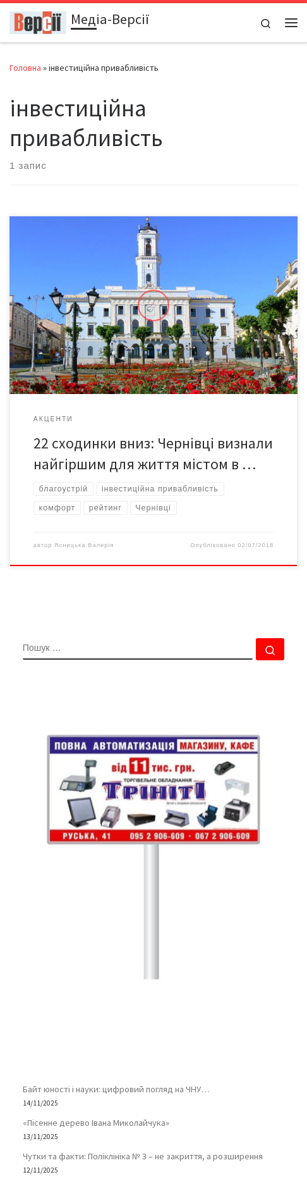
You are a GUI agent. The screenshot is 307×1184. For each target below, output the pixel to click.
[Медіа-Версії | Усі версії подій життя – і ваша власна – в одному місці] (37, 21)
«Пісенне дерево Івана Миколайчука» (96, 1122)
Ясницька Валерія (84, 545)
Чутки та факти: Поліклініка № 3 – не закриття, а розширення (143, 1156)
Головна (25, 67)
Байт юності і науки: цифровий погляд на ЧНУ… (116, 1089)
